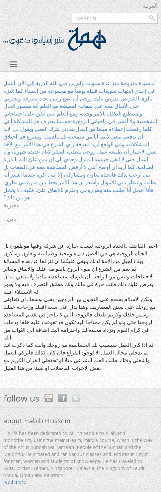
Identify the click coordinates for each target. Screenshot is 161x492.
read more (14, 482)
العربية (150, 5)
